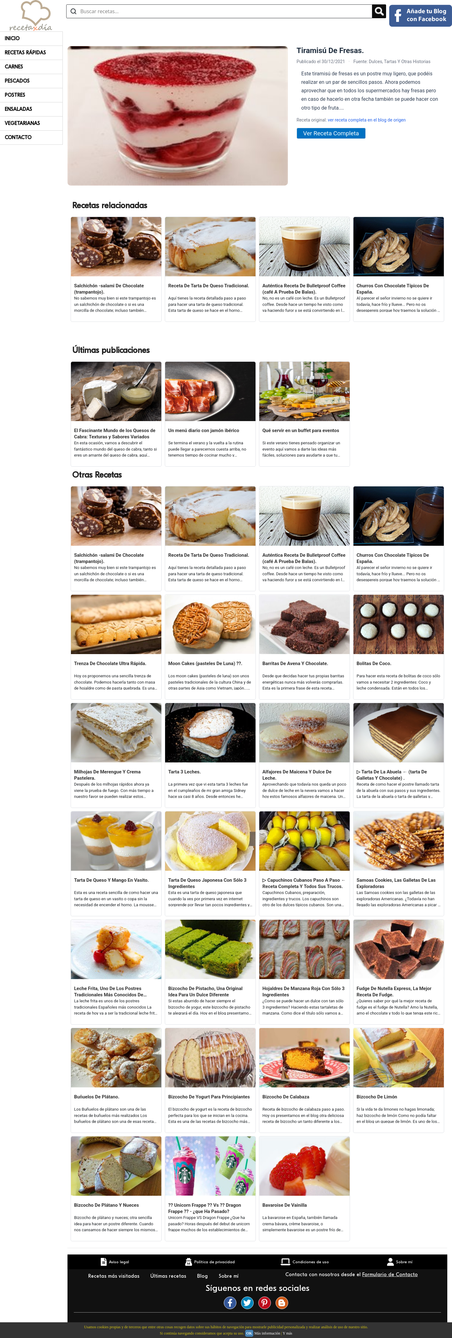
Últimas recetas (169, 1276)
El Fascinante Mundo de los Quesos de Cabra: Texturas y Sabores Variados (114, 434)
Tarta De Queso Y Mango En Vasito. (111, 880)
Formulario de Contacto (390, 1274)
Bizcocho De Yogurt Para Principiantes (209, 1097)
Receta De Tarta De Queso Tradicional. (208, 286)
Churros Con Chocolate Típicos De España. (393, 289)
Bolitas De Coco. (374, 663)
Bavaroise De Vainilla (284, 1205)
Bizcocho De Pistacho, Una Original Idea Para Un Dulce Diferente (205, 992)
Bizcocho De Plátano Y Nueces (106, 1205)
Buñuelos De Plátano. (96, 1097)
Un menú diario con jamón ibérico (203, 430)
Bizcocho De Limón (377, 1097)
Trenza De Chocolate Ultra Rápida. (110, 663)
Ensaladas (18, 109)
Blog (203, 1276)
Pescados (17, 81)
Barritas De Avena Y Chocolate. (295, 663)
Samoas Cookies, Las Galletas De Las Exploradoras (396, 883)
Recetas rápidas (25, 53)
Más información (267, 1333)
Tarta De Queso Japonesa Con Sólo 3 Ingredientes (207, 883)
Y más (287, 1333)
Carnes (14, 67)
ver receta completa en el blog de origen (367, 119)
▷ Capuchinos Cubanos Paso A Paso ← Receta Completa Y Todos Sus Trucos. (304, 883)
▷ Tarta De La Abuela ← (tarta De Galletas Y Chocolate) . (392, 775)
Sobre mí (229, 1276)
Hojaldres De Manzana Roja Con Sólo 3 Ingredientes (303, 992)
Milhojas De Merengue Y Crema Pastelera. (107, 775)
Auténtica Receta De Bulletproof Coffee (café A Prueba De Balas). (304, 289)
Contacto (18, 137)
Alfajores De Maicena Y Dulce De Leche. (296, 775)
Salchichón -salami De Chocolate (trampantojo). (109, 289)
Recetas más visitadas (114, 1276)
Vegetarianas (22, 123)
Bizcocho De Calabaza (285, 1097)
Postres (15, 95)
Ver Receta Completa (331, 133)
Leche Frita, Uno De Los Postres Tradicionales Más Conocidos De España (108, 992)
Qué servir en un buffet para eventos (300, 430)
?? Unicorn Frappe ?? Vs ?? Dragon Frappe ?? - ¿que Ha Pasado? (204, 1208)
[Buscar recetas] (219, 11)
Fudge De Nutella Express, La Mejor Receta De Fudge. (394, 992)
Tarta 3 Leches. (184, 772)
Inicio (12, 38)
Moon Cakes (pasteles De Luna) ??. (205, 663)
